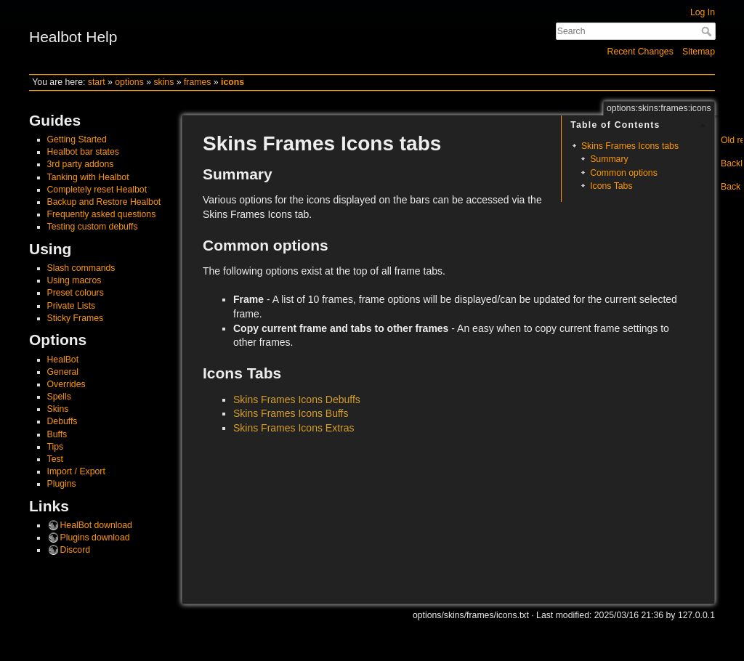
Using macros (74, 280)
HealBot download (96, 525)
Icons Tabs (611, 186)
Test (55, 459)
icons (232, 82)
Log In (702, 12)
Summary (609, 159)
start (96, 82)
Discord (75, 550)
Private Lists (71, 306)
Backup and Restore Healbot (104, 202)
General (63, 372)
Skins (58, 409)
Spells (59, 397)
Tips (55, 447)
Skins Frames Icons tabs (630, 146)
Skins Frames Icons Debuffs (296, 399)
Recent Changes (640, 51)
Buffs (57, 434)
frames (197, 82)
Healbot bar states (83, 152)
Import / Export (76, 471)
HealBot (63, 359)
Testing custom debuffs (92, 227)
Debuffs (62, 421)
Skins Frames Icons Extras (294, 428)
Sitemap (698, 51)
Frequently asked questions (101, 214)
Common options (624, 173)
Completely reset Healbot (97, 189)
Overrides (66, 384)
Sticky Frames (75, 318)
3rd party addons (80, 164)
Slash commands (81, 268)
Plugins (61, 484)
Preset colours (75, 293)
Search (708, 31)
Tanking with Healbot (88, 177)
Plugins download (95, 537)
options (129, 82)
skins (163, 82)
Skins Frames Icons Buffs (290, 413)
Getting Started (77, 139)
